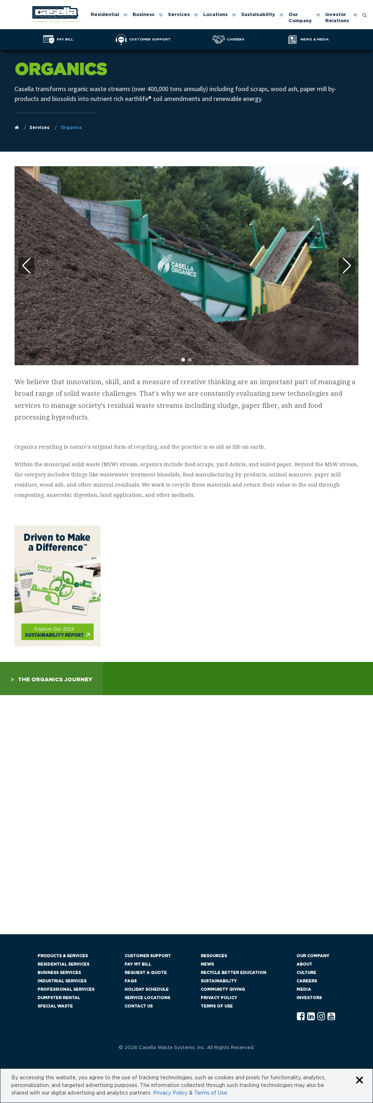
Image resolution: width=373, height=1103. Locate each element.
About (304, 964)
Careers (307, 981)
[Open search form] (364, 14)
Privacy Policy (219, 998)
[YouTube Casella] (331, 1016)
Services (179, 14)
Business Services (59, 973)
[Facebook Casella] (301, 1016)
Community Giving (223, 989)
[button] (347, 266)
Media (304, 989)
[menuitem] (108, 18)
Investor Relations (337, 17)
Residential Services (63, 964)
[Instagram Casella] (321, 1016)
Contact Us (139, 1006)
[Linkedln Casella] (311, 1016)
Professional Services (66, 989)
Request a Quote (146, 973)
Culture (306, 973)
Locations (215, 14)
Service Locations (147, 998)
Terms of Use (217, 1006)
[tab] (51, 678)
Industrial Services (62, 981)
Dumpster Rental (59, 998)
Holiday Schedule (147, 989)
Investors (309, 998)
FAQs (131, 981)
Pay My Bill (138, 964)
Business (143, 14)
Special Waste (55, 1006)
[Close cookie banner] (359, 1080)
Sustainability (258, 14)
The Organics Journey (55, 679)
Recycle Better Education (233, 973)
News (207, 964)
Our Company (300, 17)
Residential (105, 14)
